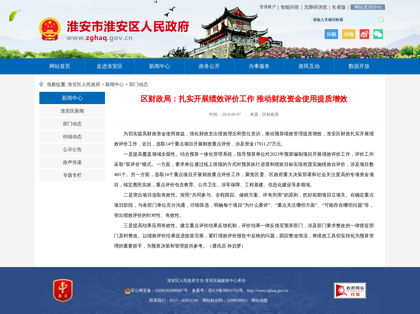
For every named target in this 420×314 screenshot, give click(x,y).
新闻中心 (159, 66)
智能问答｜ (292, 7)
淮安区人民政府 (84, 84)
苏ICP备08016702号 (225, 290)
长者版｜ (341, 7)
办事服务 (259, 66)
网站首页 (59, 66)
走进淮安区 (110, 66)
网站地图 (259, 300)
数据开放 (359, 66)
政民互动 (309, 66)
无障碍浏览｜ (318, 7)
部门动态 (138, 84)
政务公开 (209, 66)
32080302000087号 (171, 290)
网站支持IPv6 (368, 7)
